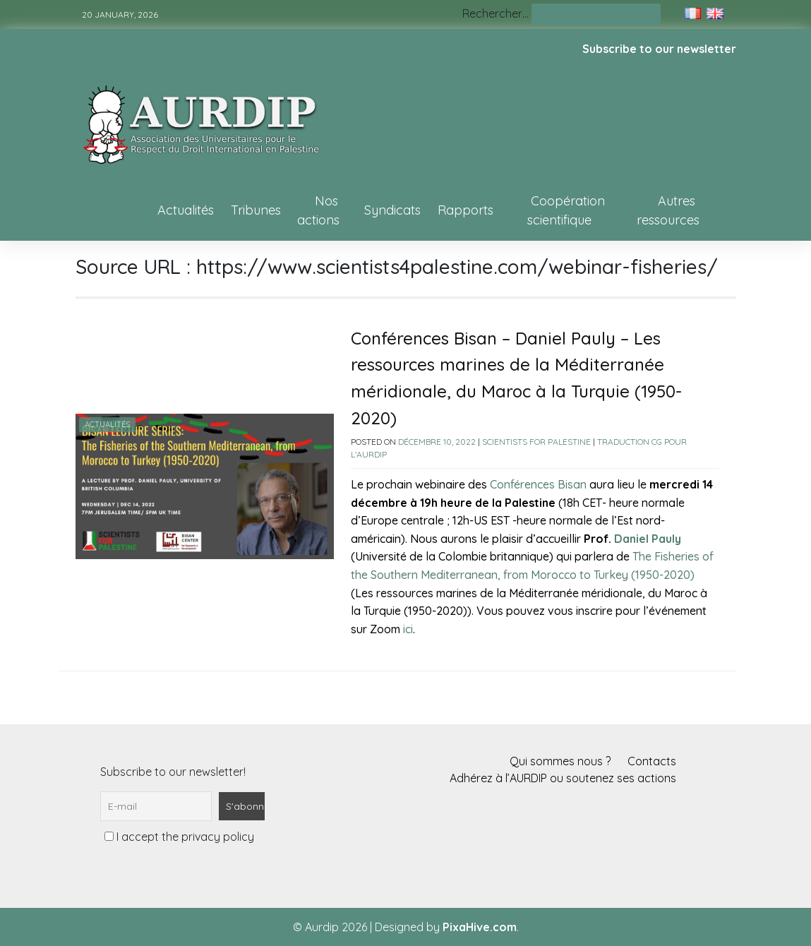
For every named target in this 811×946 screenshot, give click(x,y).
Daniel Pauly (647, 539)
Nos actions (318, 210)
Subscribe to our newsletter (659, 49)
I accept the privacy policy (179, 837)
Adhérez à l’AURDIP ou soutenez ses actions (563, 778)
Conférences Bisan (538, 484)
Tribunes (256, 210)
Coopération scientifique (566, 210)
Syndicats (392, 210)
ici (408, 629)
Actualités (185, 210)
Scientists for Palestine (536, 441)
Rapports (465, 210)
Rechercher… (495, 13)
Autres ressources (668, 210)
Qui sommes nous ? (560, 761)
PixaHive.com (480, 927)
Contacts (651, 761)
